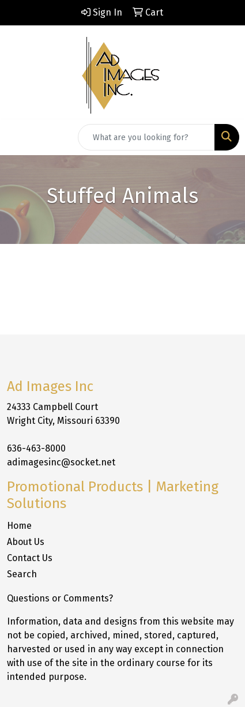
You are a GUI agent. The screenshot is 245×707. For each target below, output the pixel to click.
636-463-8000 (36, 448)
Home (19, 525)
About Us (25, 541)
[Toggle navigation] (18, 137)
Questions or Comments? (60, 598)
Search (22, 574)
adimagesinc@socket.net (61, 462)
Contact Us (29, 557)
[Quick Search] (146, 137)
